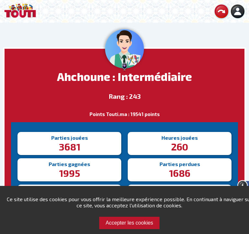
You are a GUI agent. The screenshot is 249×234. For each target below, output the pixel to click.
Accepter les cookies (129, 223)
